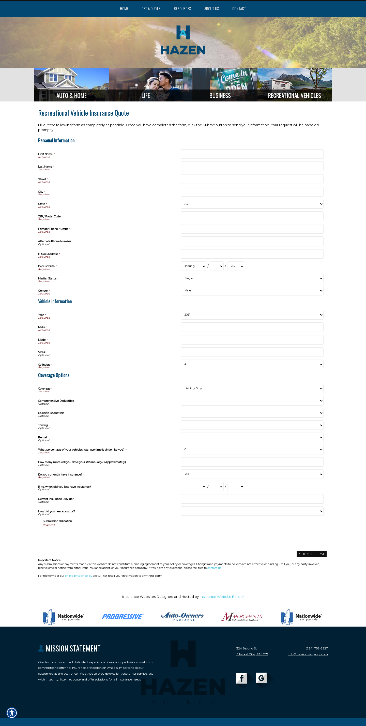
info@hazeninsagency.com (308, 654)
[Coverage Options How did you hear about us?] (252, 511)
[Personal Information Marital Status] (252, 278)
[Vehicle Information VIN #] (252, 352)
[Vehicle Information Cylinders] (252, 364)
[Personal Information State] (252, 204)
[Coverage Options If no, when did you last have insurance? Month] (193, 486)
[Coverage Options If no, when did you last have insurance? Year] (235, 486)
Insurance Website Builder (222, 597)
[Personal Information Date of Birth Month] (193, 266)
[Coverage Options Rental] (252, 437)
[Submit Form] (312, 554)
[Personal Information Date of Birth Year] (235, 266)
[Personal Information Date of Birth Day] (217, 266)
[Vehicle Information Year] (252, 315)
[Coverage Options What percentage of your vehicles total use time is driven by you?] (252, 449)
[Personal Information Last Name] (252, 166)
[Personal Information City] (252, 192)
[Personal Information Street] (252, 179)
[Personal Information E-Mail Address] (252, 254)
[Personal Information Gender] (252, 290)
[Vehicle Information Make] (252, 327)
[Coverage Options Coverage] (252, 388)
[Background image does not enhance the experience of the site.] (71, 84)
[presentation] (81, 537)
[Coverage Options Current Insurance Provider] (252, 499)
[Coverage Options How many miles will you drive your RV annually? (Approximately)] (252, 462)
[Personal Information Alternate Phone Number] (252, 241)
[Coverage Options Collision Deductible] (252, 413)
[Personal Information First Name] (252, 154)
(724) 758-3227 (317, 648)
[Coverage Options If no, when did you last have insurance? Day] (217, 486)
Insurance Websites (139, 597)
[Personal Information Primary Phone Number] (252, 229)
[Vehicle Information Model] (252, 340)
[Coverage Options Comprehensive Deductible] (252, 401)
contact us (214, 568)
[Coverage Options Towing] (252, 425)
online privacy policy (78, 575)
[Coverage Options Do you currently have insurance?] (252, 474)
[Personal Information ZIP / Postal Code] (252, 216)
